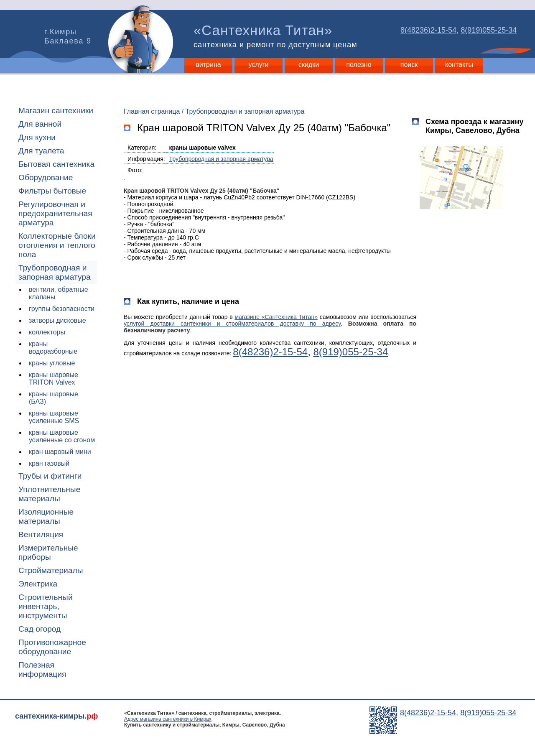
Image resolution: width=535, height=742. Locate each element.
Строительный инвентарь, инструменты (45, 606)
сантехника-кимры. (56, 716)
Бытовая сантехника (56, 164)
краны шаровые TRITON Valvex (53, 378)
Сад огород (39, 629)
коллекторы (47, 332)
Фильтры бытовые (52, 190)
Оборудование (45, 177)
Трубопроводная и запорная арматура (54, 272)
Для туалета (41, 150)
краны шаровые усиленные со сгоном (62, 436)
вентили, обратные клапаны (58, 293)
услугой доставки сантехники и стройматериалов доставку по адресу (232, 323)
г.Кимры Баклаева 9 (68, 36)
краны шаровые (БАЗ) (53, 397)
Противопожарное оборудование (52, 647)
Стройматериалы (50, 570)
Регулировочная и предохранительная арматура (55, 213)
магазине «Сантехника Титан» (276, 317)
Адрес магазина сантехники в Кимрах (167, 719)
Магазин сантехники (55, 110)
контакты (459, 64)
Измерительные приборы (48, 552)
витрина (208, 64)
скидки (308, 64)
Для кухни (37, 137)
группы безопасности (61, 308)
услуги (259, 64)
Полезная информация (42, 669)
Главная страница (152, 111)
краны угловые (52, 363)
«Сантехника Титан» (277, 36)
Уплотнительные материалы (49, 494)
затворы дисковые (57, 320)
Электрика (37, 583)
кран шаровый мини (60, 451)
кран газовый (49, 463)
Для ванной (39, 124)
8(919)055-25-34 (489, 30)
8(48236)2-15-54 (428, 30)
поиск (409, 64)
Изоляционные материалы (46, 516)
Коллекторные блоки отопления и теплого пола (57, 245)
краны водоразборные (53, 347)
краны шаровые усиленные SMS (54, 417)
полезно (358, 64)
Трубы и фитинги (50, 476)
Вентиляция (40, 534)
